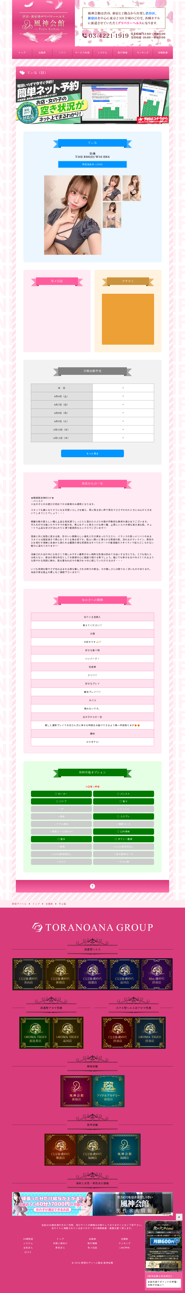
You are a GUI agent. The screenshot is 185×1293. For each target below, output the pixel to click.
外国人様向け (60, 1243)
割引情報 (123, 52)
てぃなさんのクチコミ (128, 319)
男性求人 (60, 1247)
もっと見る (93, 453)
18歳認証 (28, 1238)
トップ (22, 52)
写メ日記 (92, 1247)
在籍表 (62, 52)
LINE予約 (125, 1247)
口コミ (28, 1251)
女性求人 (28, 1247)
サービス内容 (82, 52)
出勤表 (42, 52)
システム (102, 52)
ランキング (143, 52)
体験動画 (163, 52)
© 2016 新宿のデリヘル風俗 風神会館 (92, 1262)
